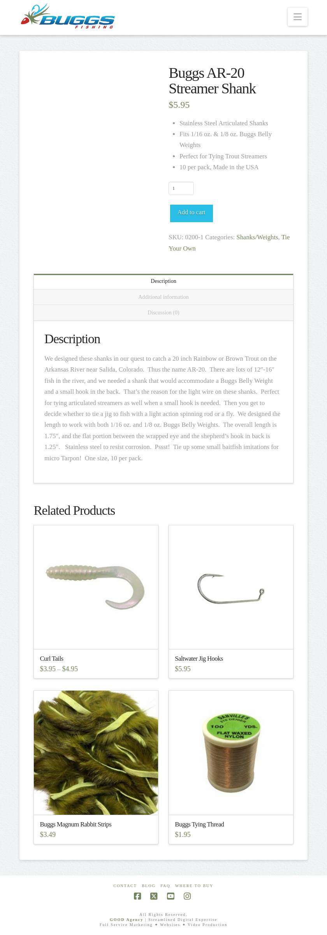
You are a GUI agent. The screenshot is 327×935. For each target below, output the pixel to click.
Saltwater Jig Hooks (199, 658)
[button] (298, 17)
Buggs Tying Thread (199, 824)
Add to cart (192, 212)
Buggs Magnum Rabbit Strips (75, 824)
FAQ (165, 886)
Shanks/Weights (257, 237)
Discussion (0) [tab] (163, 313)
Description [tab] (163, 281)
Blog (148, 886)
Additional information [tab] (163, 297)
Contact (125, 886)
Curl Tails (51, 658)
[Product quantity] (181, 188)
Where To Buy (194, 886)
